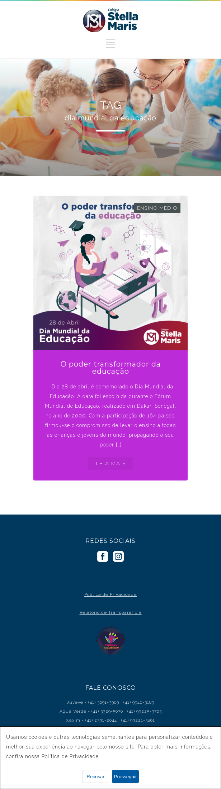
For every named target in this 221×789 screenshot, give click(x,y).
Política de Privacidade (110, 594)
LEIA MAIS (110, 463)
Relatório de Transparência (111, 612)
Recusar (95, 776)
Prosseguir (125, 776)
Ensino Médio (157, 208)
